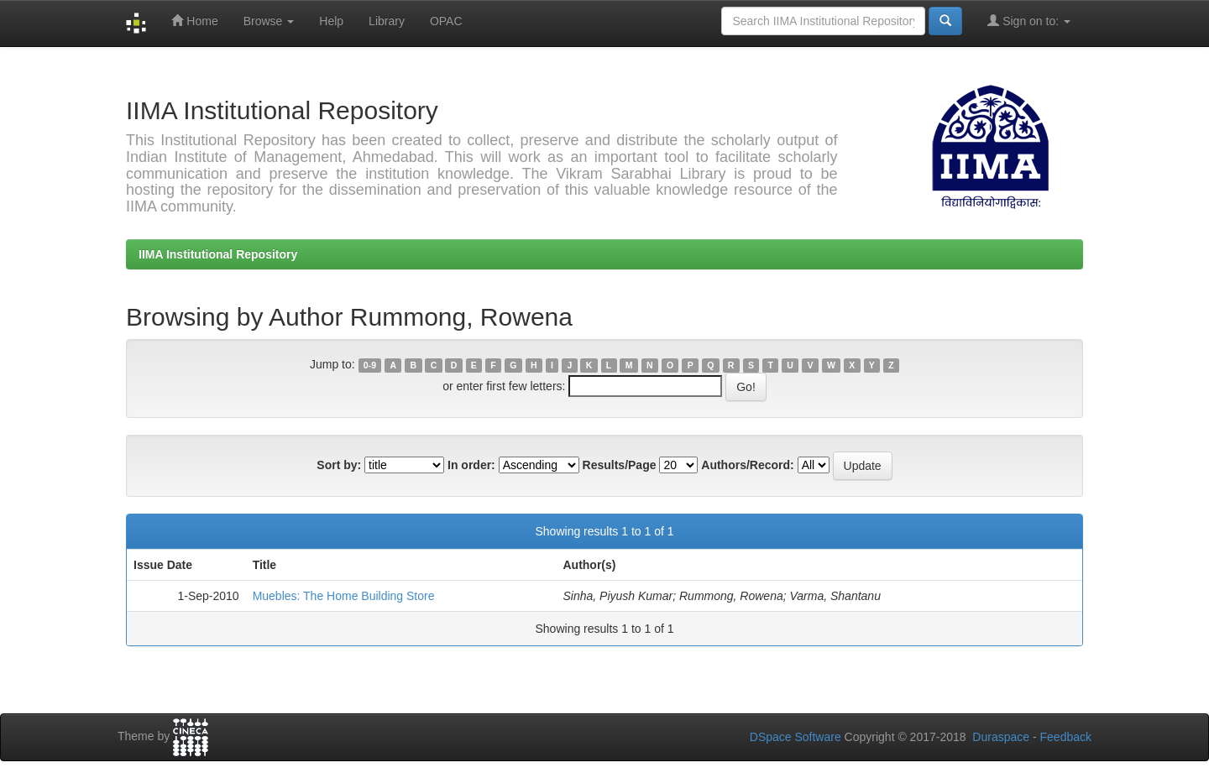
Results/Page (620, 465)
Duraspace (1000, 737)
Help (331, 21)
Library (387, 21)
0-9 (370, 365)
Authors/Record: (747, 465)
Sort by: (339, 465)
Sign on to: (1028, 20)
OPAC (446, 21)
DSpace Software (795, 737)
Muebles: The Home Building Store (344, 596)
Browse (269, 21)
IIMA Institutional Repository (218, 254)
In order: (471, 465)
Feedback (1065, 737)
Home (194, 20)
